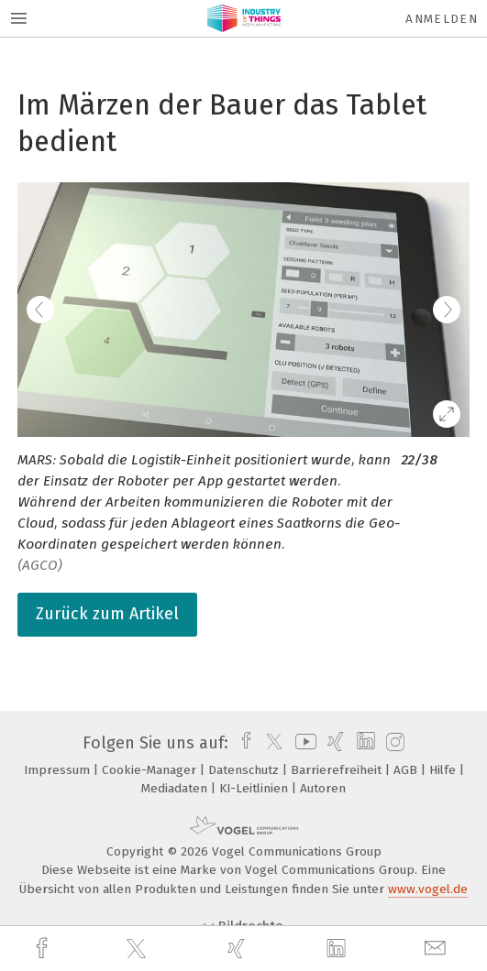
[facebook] (44, 948)
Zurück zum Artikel (107, 614)
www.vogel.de (428, 889)
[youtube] (302, 743)
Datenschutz (245, 770)
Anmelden (441, 19)
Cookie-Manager (151, 770)
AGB (407, 770)
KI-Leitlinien (255, 788)
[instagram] (393, 743)
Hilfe (444, 770)
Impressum (59, 770)
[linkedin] (338, 949)
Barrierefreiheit (338, 770)
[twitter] (138, 949)
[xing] (238, 948)
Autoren (323, 788)
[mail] (437, 948)
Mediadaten (176, 788)
